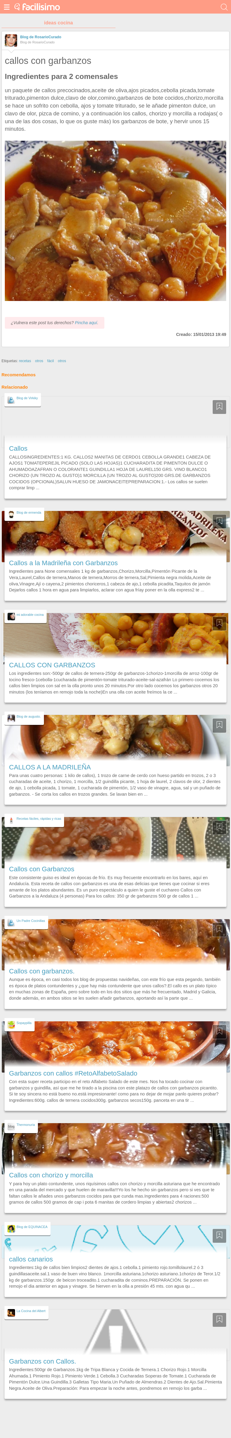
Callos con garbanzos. (42, 971)
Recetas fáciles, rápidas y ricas (39, 818)
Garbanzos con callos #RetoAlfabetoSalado (73, 1073)
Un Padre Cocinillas (31, 921)
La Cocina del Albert (31, 1311)
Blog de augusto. (29, 716)
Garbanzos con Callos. (42, 1361)
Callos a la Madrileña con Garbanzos (63, 563)
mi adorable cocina (30, 614)
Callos (18, 448)
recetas (25, 361)
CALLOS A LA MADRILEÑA (50, 767)
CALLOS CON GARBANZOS (52, 665)
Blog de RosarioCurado (40, 37)
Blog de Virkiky (27, 398)
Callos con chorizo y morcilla (51, 1175)
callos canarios (31, 1259)
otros (39, 361)
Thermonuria (26, 1124)
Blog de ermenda (29, 512)
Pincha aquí (86, 322)
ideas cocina (58, 22)
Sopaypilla (24, 1023)
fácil (50, 361)
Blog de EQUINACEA (32, 1227)
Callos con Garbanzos (41, 869)
